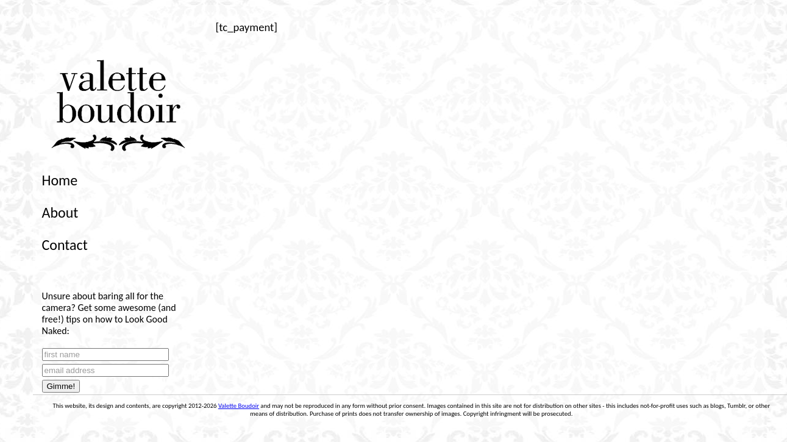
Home (60, 180)
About (60, 212)
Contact (65, 245)
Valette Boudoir (238, 406)
